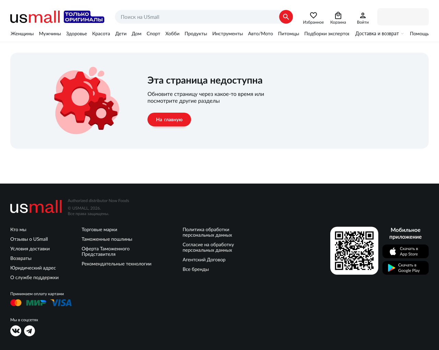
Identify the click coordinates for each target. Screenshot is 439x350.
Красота (101, 33)
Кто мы (18, 229)
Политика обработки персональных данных (207, 232)
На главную (169, 119)
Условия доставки (30, 248)
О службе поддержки (34, 277)
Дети (121, 33)
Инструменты (227, 33)
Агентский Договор (203, 259)
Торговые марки (99, 229)
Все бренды (195, 269)
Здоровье (76, 33)
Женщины (22, 33)
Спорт (153, 33)
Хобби (172, 33)
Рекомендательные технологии (117, 263)
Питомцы (288, 33)
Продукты (196, 33)
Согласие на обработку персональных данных (208, 247)
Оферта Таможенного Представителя (106, 251)
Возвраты (21, 258)
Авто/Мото (260, 33)
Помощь (419, 33)
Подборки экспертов (327, 33)
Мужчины (50, 33)
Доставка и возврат (377, 33)
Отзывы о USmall (29, 239)
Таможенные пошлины (107, 239)
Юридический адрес (33, 268)
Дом (136, 33)
